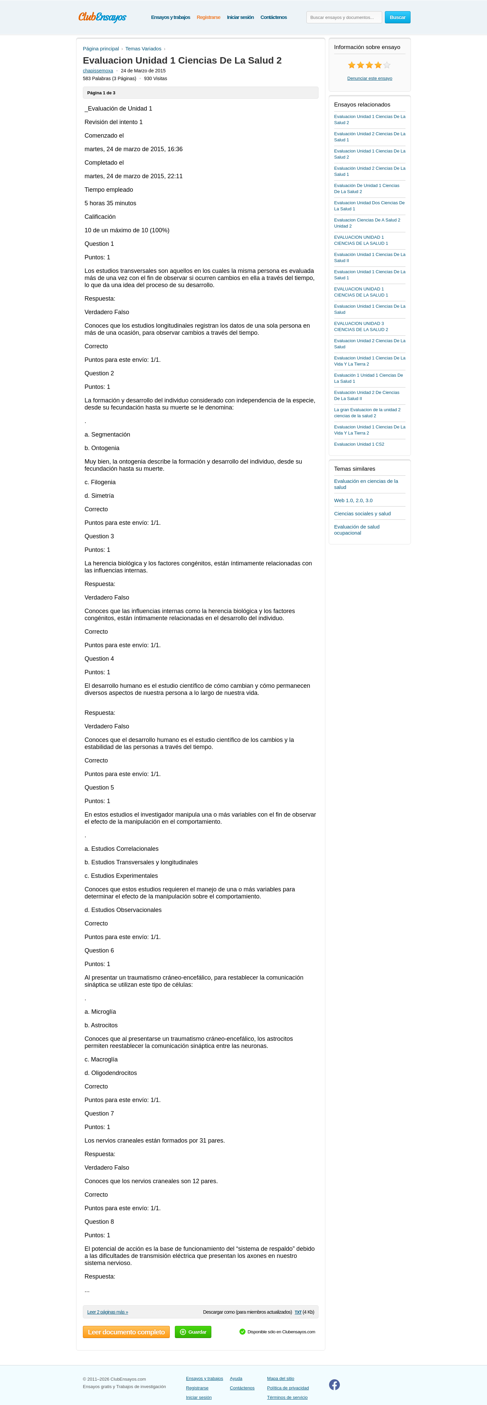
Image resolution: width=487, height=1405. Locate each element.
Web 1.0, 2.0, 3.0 (353, 500)
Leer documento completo (126, 1332)
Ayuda (236, 1378)
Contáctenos (273, 17)
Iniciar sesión (240, 17)
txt (298, 1312)
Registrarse (208, 17)
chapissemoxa (98, 70)
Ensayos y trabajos (170, 17)
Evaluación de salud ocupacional (356, 530)
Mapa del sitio (280, 1378)
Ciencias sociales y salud (362, 513)
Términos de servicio (287, 1397)
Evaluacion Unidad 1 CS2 (359, 444)
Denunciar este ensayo (369, 78)
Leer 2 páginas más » (107, 1312)
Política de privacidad (288, 1387)
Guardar (193, 1332)
